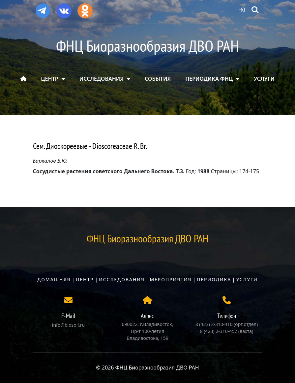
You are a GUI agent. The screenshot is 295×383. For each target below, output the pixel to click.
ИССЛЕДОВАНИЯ (101, 78)
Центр (85, 279)
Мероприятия (171, 279)
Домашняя (54, 279)
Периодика (214, 279)
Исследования (122, 279)
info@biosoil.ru (68, 325)
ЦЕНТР (49, 78)
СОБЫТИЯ (158, 78)
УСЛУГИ (264, 78)
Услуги (247, 279)
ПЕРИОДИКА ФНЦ (209, 78)
